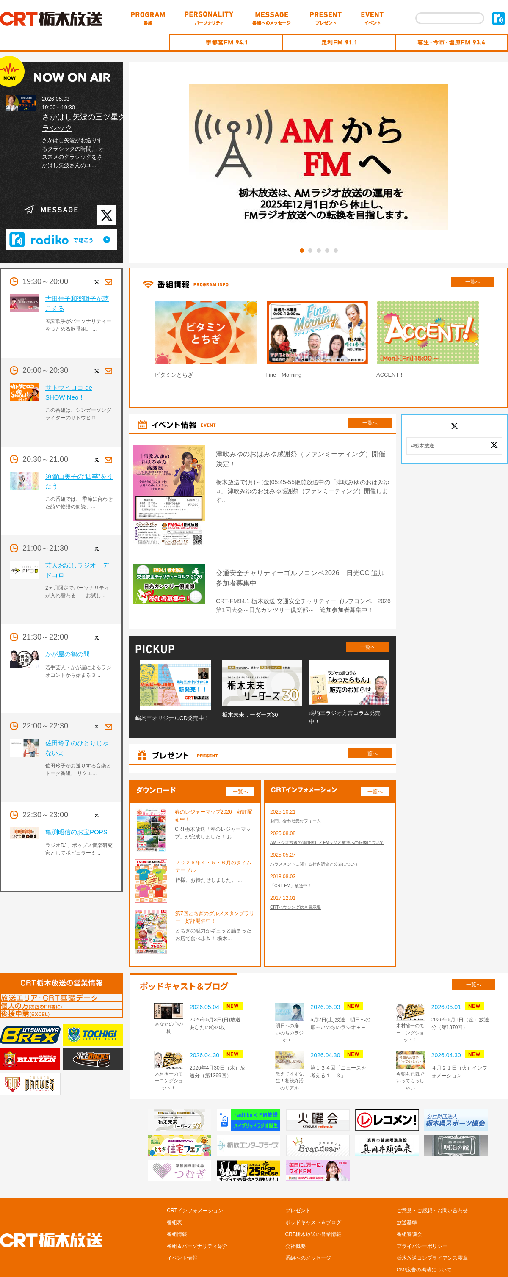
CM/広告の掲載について (424, 1244)
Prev (133, 341)
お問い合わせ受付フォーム (300, 796)
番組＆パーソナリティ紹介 (197, 1221)
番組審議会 (409, 1209)
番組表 (174, 1197)
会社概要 (295, 1221)
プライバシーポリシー (422, 1221)
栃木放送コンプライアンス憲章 (432, 1233)
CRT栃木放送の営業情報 (313, 1209)
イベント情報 (182, 1233)
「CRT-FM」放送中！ (295, 872)
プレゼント (298, 1185)
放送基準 (407, 1197)
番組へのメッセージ (308, 1233)
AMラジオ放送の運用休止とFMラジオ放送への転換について (328, 823)
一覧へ (472, 282)
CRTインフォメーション (195, 1185)
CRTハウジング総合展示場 (300, 895)
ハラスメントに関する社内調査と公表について (323, 849)
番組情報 (177, 1209)
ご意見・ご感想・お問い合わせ (432, 1185)
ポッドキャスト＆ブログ (313, 1197)
